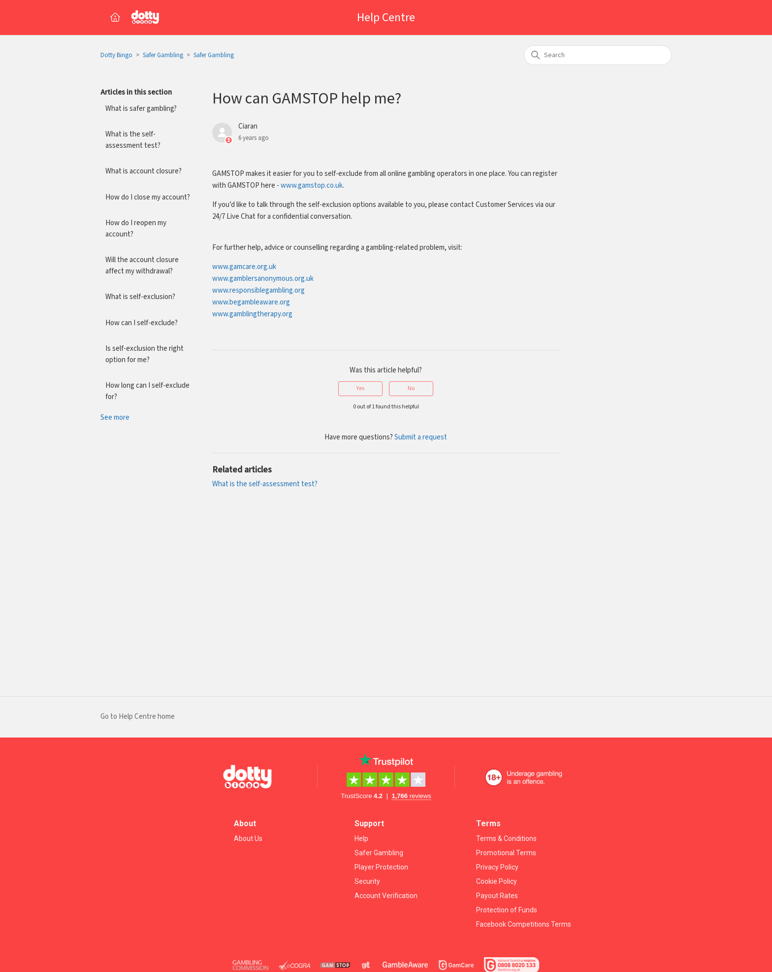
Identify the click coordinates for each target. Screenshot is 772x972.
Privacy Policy (497, 867)
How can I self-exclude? (141, 323)
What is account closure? (143, 171)
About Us (248, 838)
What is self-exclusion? (140, 297)
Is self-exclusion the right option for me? (144, 354)
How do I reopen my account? (135, 228)
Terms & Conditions (506, 838)
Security (367, 881)
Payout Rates (497, 896)
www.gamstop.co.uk (312, 185)
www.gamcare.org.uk (244, 266)
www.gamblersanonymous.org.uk (263, 278)
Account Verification (386, 896)
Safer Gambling (163, 55)
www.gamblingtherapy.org (252, 314)
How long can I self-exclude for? (147, 391)
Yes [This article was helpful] (360, 388)
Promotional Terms (506, 853)
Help (361, 838)
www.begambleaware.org (251, 302)
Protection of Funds (506, 910)
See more (114, 417)
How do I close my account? (147, 197)
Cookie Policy (496, 881)
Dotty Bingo (116, 55)
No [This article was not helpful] (411, 388)
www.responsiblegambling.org (258, 290)
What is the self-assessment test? (133, 140)
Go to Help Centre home (137, 716)
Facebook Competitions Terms (523, 924)
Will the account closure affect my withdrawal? (142, 265)
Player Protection (381, 867)
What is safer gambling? (141, 108)
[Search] (598, 55)
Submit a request (420, 437)
